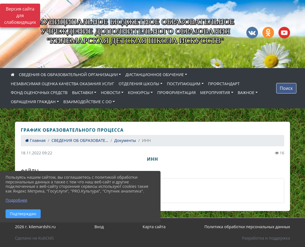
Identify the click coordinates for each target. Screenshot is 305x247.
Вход (99, 226)
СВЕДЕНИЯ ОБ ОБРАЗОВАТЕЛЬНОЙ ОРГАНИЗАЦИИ (68, 74)
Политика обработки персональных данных (247, 226)
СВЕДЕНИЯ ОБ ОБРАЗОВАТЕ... (79, 140)
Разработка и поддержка (266, 238)
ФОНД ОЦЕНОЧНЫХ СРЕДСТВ (39, 92)
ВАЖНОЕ (246, 92)
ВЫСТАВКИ (82, 92)
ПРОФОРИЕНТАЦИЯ (176, 92)
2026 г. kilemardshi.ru (35, 226)
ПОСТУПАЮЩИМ (183, 83)
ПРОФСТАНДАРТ (224, 83)
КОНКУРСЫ (138, 92)
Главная (35, 140)
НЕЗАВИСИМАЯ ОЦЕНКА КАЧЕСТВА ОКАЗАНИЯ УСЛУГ (62, 83)
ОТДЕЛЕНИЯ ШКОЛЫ (139, 83)
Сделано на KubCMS (34, 238)
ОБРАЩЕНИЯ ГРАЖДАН (33, 101)
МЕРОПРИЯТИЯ (215, 92)
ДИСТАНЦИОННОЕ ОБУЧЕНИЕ (154, 74)
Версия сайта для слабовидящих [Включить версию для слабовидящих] (20, 15)
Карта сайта (154, 226)
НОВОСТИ (110, 92)
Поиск (286, 88)
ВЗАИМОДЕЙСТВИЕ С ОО (87, 101)
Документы (125, 140)
